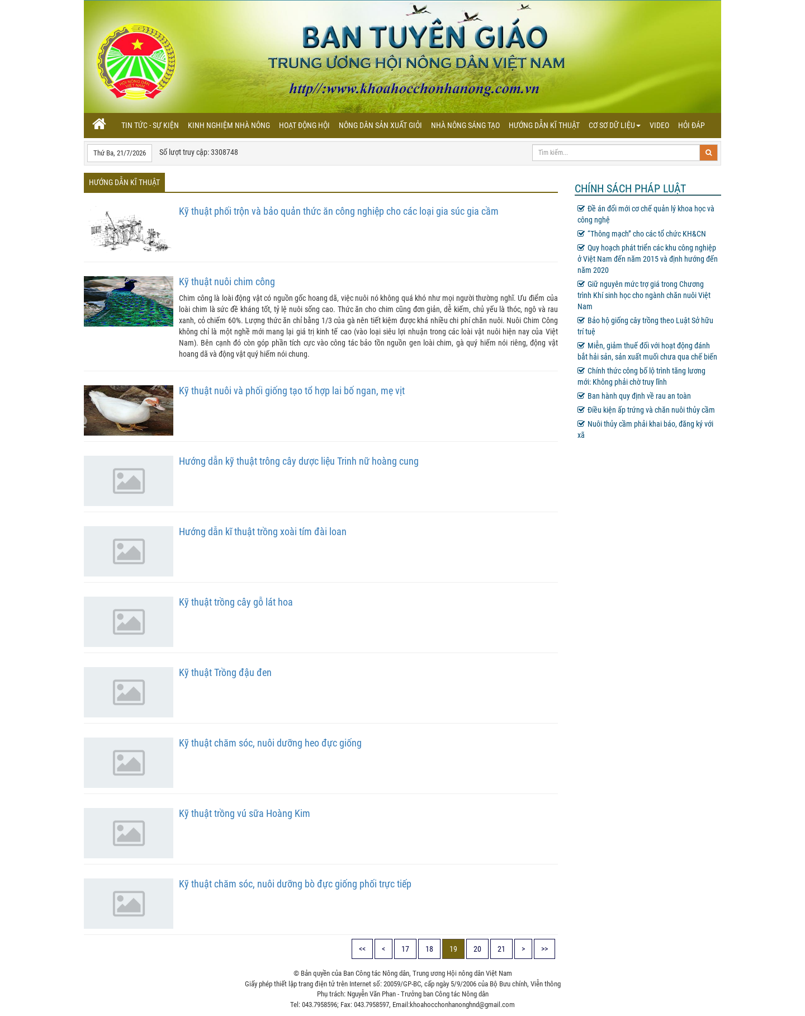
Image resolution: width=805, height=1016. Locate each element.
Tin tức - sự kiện (150, 125)
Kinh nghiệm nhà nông (229, 125)
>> (544, 948)
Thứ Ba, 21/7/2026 (119, 153)
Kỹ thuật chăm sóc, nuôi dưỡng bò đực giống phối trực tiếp (295, 884)
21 (501, 948)
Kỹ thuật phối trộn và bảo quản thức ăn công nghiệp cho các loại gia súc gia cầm (339, 211)
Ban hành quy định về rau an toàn (634, 395)
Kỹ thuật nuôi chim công (227, 281)
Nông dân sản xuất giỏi (380, 125)
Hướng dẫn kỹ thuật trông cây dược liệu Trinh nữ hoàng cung (299, 461)
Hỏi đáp (691, 125)
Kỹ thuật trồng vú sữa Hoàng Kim (244, 813)
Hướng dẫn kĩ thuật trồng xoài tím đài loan (263, 531)
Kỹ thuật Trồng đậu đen (225, 672)
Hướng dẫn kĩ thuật (544, 125)
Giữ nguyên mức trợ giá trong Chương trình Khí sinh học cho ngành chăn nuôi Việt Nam (644, 295)
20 (477, 948)
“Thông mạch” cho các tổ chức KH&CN (641, 233)
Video (659, 125)
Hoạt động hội (304, 125)
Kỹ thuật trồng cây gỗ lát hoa (236, 602)
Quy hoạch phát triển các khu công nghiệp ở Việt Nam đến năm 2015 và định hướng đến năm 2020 (647, 259)
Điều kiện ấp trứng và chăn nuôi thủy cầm (646, 409)
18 (429, 948)
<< (362, 948)
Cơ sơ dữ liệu (615, 125)
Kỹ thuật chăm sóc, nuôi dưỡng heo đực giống (270, 743)
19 (453, 948)
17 (405, 948)
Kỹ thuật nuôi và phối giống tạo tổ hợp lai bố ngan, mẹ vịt (292, 390)
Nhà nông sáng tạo (465, 125)
